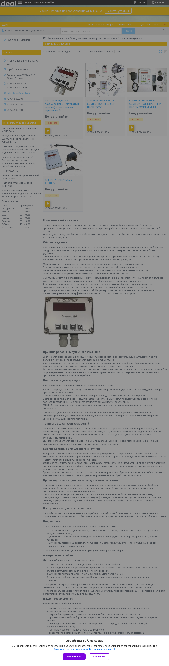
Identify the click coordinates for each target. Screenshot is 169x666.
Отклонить (99, 656)
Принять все (74, 656)
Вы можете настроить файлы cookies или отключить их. (83, 649)
